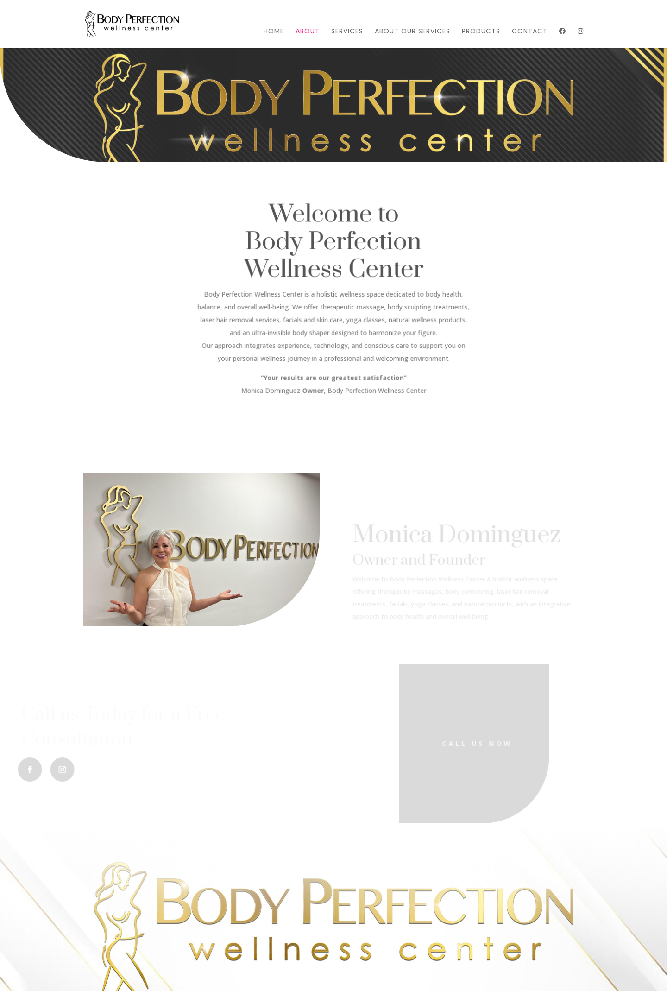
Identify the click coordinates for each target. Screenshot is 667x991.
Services (347, 32)
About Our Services (412, 32)
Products (481, 32)
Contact (529, 32)
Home (274, 32)
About (308, 32)
